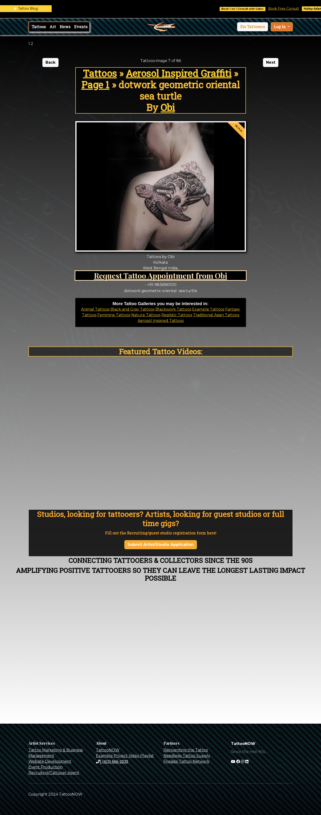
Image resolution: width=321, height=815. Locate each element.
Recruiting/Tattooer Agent (53, 772)
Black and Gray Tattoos (132, 309)
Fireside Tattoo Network (186, 761)
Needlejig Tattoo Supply (186, 755)
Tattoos (39, 26)
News (65, 26)
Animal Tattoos (95, 309)
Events (80, 26)
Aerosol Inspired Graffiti (178, 73)
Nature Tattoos (145, 315)
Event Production (45, 767)
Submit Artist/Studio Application (160, 544)
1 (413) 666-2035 (112, 761)
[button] (252, 26)
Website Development (49, 761)
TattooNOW (107, 750)
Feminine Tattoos (113, 315)
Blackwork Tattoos (173, 309)
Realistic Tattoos (176, 315)
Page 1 (95, 84)
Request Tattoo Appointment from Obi (160, 275)
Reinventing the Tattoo (185, 750)
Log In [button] (280, 26)
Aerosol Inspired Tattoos (161, 320)
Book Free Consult (288, 8)
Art (53, 26)
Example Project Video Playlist (125, 755)
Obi (168, 107)
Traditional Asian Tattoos (216, 315)
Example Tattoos (208, 309)
